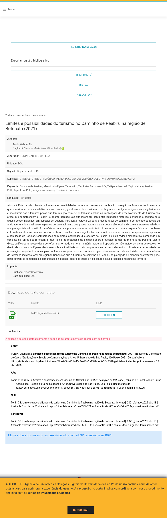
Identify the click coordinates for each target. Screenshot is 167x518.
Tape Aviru (71, 186)
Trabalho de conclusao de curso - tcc (26, 115)
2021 (34, 275)
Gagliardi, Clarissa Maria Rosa (37, 148)
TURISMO (23, 178)
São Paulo (37, 272)
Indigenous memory (44, 190)
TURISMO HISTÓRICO (42, 178)
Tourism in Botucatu (67, 190)
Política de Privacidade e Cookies (48, 493)
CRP (37, 171)
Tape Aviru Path (22, 190)
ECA (20, 163)
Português (25, 197)
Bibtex (83, 84)
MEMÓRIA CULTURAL (68, 178)
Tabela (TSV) (83, 94)
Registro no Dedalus (83, 46)
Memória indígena (54, 186)
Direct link (109, 315)
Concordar (80, 510)
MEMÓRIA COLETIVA (93, 178)
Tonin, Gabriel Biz (22, 144)
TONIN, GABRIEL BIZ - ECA (35, 155)
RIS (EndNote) (83, 74)
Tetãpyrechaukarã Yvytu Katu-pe (125, 186)
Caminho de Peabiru (31, 186)
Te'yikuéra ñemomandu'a (92, 186)
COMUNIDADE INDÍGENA (121, 178)
